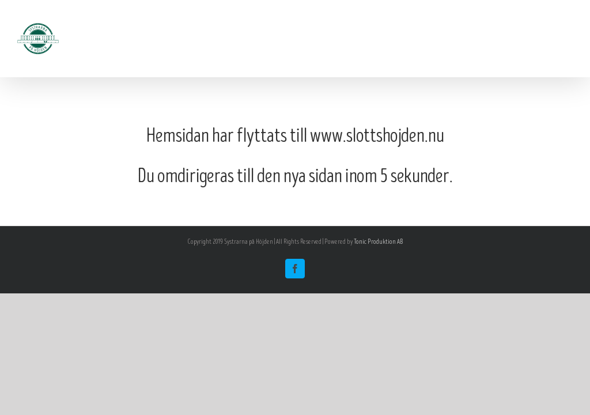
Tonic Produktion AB (378, 241)
